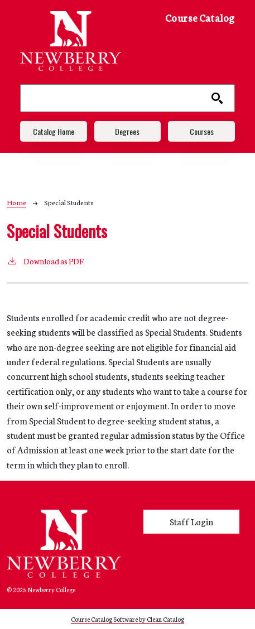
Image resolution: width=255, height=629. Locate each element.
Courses (202, 131)
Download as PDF (45, 260)
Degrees (127, 131)
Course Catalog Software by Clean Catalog (127, 618)
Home (16, 202)
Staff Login (191, 521)
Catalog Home (53, 131)
